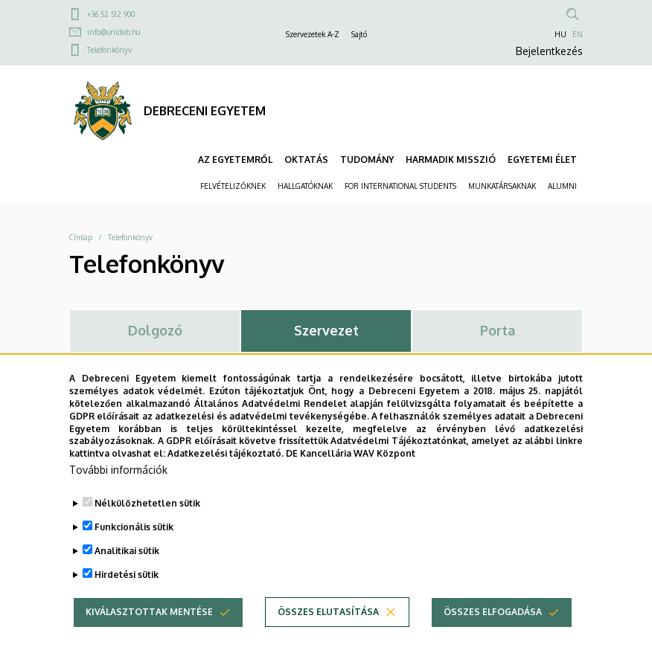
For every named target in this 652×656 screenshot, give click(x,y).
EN (577, 34)
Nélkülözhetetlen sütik (147, 527)
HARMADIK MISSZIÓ (451, 159)
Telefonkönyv (109, 49)
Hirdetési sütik (127, 598)
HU (560, 34)
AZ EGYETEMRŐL (235, 159)
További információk (118, 493)
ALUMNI (562, 185)
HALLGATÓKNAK (305, 185)
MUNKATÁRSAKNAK (502, 185)
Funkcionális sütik (134, 550)
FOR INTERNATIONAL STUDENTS (400, 185)
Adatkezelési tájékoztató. (225, 477)
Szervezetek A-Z (312, 34)
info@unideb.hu (113, 32)
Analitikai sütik (127, 574)
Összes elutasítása (328, 635)
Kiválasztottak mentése (149, 635)
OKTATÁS (306, 159)
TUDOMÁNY (367, 159)
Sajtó (359, 34)
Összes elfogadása (493, 635)
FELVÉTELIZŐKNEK (233, 185)
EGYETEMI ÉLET (542, 159)
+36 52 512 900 (111, 14)
